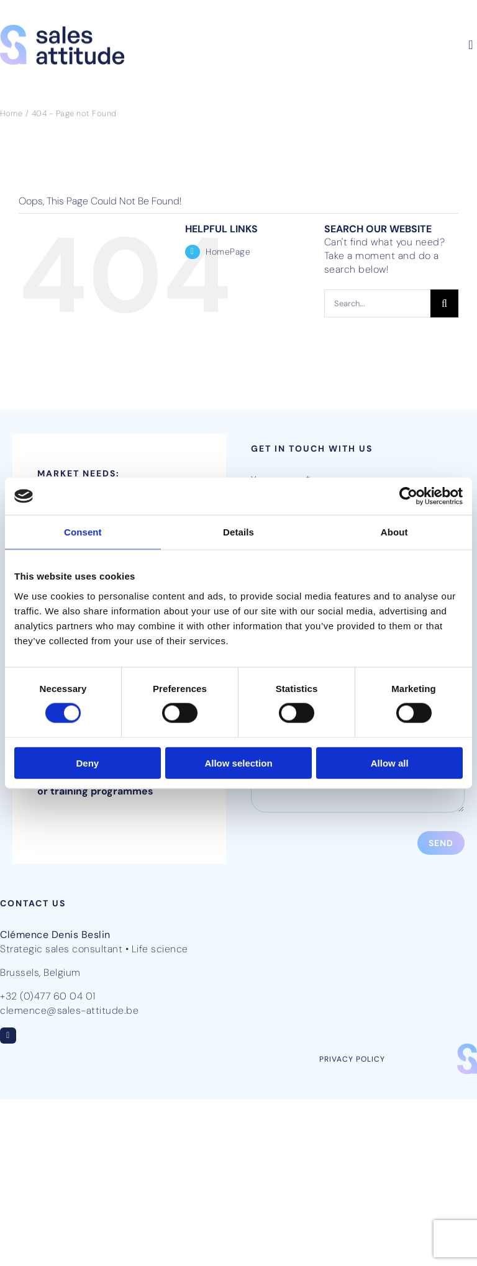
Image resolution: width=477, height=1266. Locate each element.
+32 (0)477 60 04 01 (48, 996)
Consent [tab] (83, 532)
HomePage (228, 251)
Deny (87, 762)
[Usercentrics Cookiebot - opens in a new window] (408, 496)
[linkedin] (8, 1035)
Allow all (390, 762)
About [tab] (394, 532)
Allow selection (238, 762)
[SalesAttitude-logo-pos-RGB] (62, 29)
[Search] (444, 303)
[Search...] (377, 303)
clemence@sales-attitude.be (69, 1010)
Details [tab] (238, 532)
